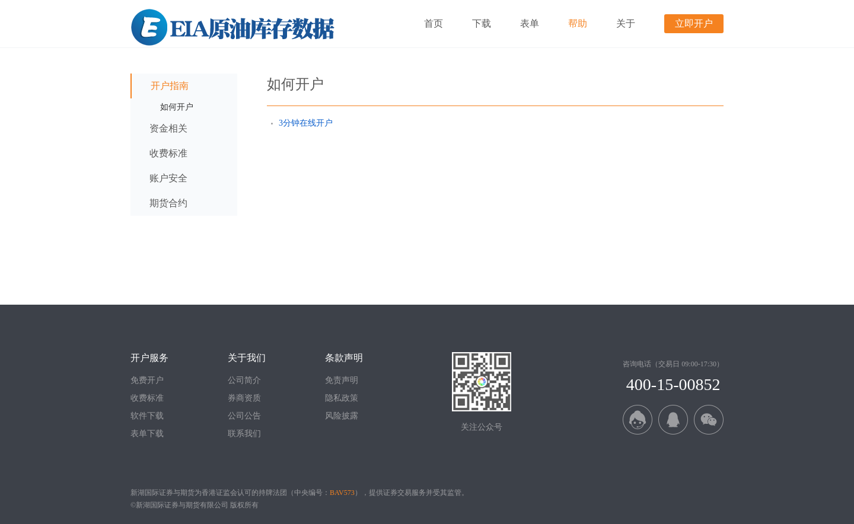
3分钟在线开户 (306, 123)
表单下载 (147, 433)
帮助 (577, 23)
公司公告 (244, 415)
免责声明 (341, 380)
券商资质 (244, 398)
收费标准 (147, 398)
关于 (625, 23)
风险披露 (341, 415)
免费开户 (147, 380)
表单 (529, 23)
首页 (433, 23)
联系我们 (244, 433)
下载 (481, 23)
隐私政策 (341, 398)
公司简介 (244, 380)
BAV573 (342, 492)
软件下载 (147, 415)
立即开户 (694, 23)
